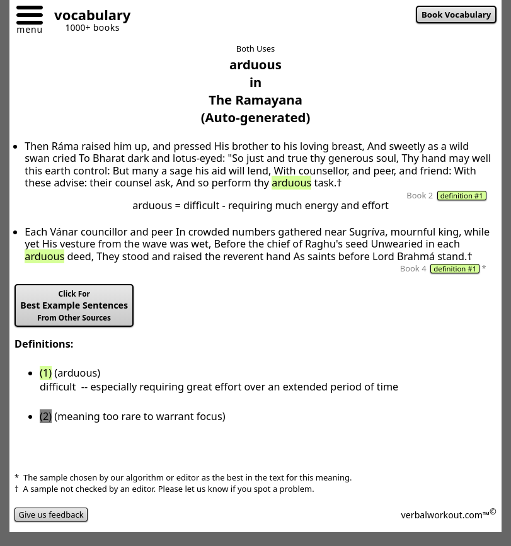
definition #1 (461, 195)
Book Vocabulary (456, 14)
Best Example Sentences (74, 305)
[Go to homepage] (87, 16)
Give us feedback (51, 514)
